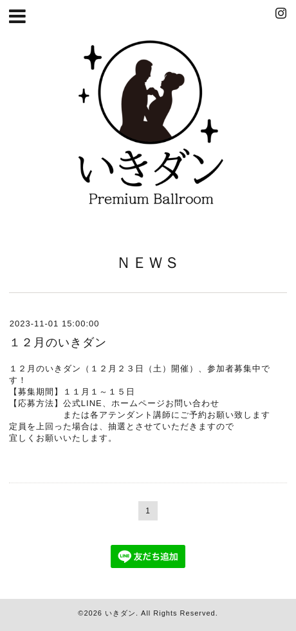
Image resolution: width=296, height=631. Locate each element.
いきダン (120, 613)
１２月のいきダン (58, 342)
